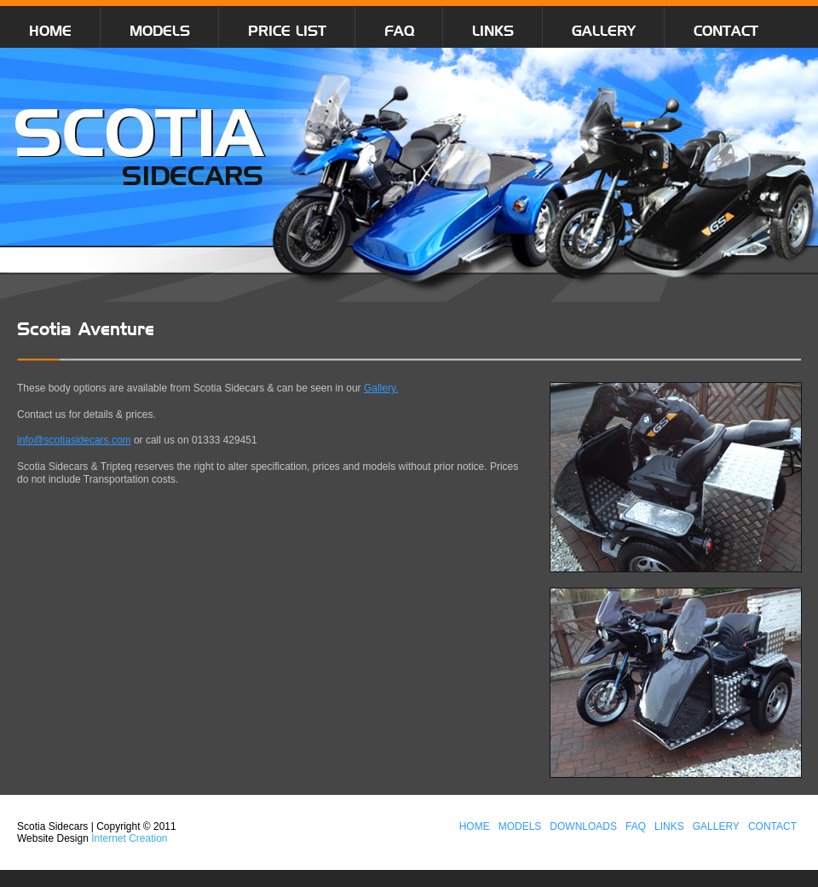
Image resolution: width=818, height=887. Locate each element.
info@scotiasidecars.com (74, 440)
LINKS (493, 31)
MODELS (160, 31)
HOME (50, 31)
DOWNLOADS (583, 826)
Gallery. (381, 388)
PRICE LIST (287, 31)
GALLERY (604, 31)
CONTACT (726, 31)
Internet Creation (129, 838)
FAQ (399, 31)
